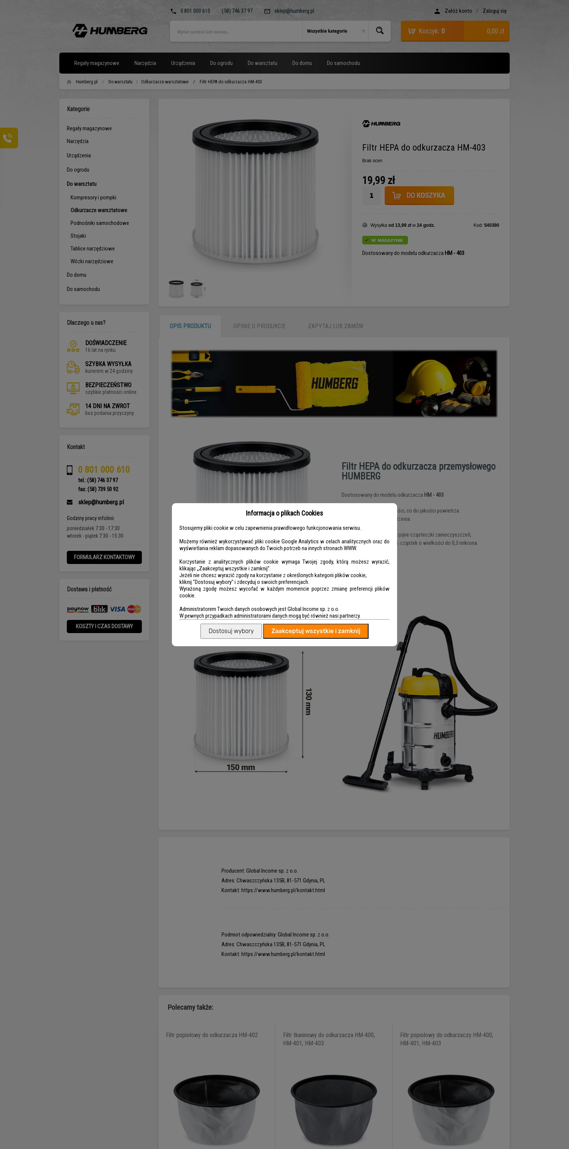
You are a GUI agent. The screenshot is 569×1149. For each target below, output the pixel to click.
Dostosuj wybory (231, 631)
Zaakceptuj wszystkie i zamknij (315, 631)
